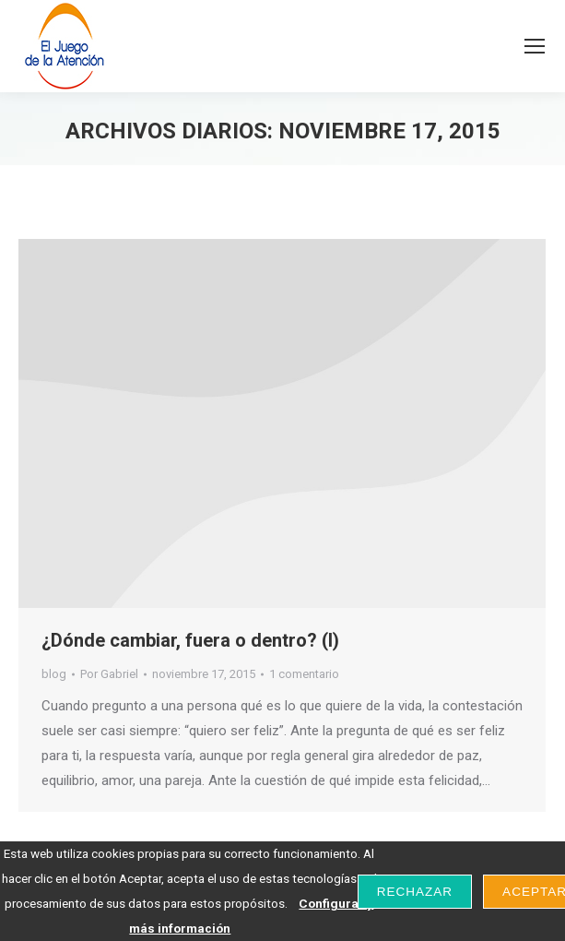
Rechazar (415, 892)
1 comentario (304, 674)
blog (53, 674)
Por (109, 674)
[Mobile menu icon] (535, 46)
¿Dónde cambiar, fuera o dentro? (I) (190, 640)
